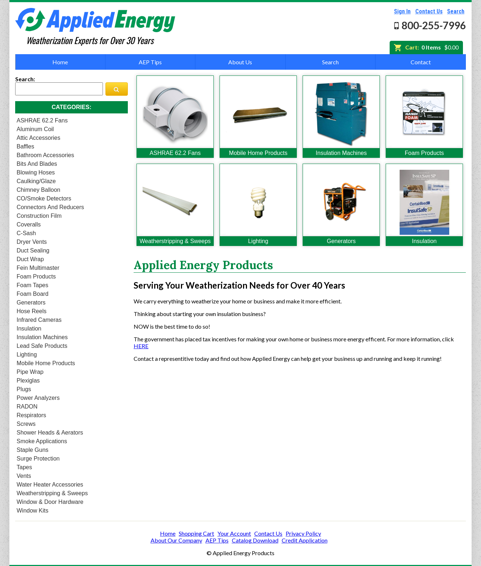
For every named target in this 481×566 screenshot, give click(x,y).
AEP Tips (150, 62)
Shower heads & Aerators (50, 432)
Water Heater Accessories (50, 484)
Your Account (234, 533)
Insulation (29, 328)
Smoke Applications (42, 441)
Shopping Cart (196, 533)
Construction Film (39, 216)
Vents (24, 476)
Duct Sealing (33, 250)
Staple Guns (32, 450)
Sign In (402, 11)
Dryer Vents (32, 242)
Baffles (25, 146)
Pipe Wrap (30, 372)
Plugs (24, 389)
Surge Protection (38, 458)
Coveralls (29, 224)
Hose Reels (32, 311)
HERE (141, 345)
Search (455, 11)
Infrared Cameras (39, 320)
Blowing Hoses (36, 172)
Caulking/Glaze (36, 181)
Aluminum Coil (35, 129)
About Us (240, 62)
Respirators (31, 415)
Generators (31, 302)
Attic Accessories (38, 138)
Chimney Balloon (38, 190)
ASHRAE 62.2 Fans (42, 120)
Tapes (24, 467)
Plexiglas (28, 380)
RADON (27, 406)
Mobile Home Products (46, 363)
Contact (421, 62)
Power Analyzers (38, 398)
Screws (26, 424)
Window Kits (32, 510)
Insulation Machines (42, 337)
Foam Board (32, 294)
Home (60, 62)
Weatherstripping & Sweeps (52, 493)
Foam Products (36, 276)
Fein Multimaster (38, 268)
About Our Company (176, 540)
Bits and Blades (37, 164)
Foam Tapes (32, 285)
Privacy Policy (303, 533)
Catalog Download (255, 540)
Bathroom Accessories (45, 155)
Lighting (27, 354)
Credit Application (305, 540)
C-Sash (26, 233)
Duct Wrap (30, 259)
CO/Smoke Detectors (44, 198)
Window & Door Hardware (50, 502)
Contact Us (429, 11)
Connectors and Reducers (50, 207)
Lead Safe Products (42, 346)
